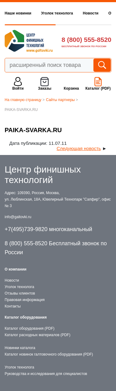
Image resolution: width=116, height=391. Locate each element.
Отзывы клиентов (20, 293)
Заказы (44, 88)
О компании (16, 269)
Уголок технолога (57, 13)
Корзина (71, 88)
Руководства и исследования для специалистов (46, 374)
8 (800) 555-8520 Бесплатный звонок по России (56, 247)
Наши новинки (18, 13)
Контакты (13, 306)
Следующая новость (79, 148)
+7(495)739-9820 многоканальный (48, 229)
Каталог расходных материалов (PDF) (37, 335)
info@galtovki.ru (18, 217)
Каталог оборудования (26, 317)
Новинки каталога (20, 348)
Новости (90, 13)
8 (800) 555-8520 (86, 39)
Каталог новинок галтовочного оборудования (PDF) (49, 354)
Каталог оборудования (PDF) (29, 328)
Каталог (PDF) (98, 88)
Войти (18, 88)
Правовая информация (25, 300)
